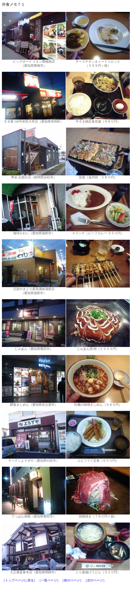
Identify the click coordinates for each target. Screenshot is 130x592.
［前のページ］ (72, 580)
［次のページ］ (95, 580)
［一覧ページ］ (49, 580)
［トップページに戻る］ (19, 580)
